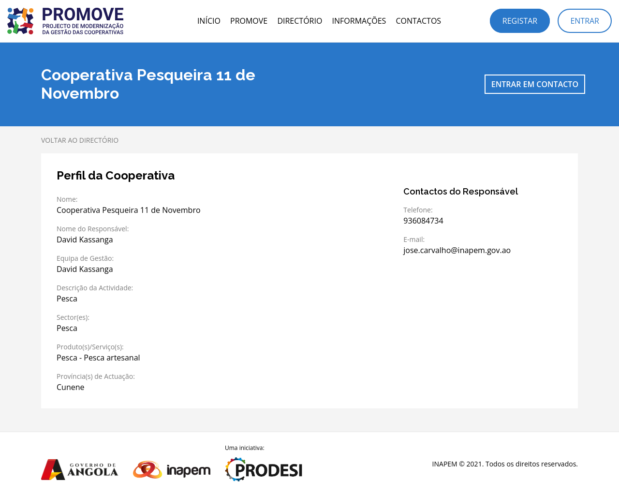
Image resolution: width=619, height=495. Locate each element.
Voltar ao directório (79, 140)
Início (209, 20)
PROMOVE (248, 20)
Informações (359, 20)
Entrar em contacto (534, 84)
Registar (519, 20)
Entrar (584, 20)
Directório (299, 20)
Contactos (418, 20)
